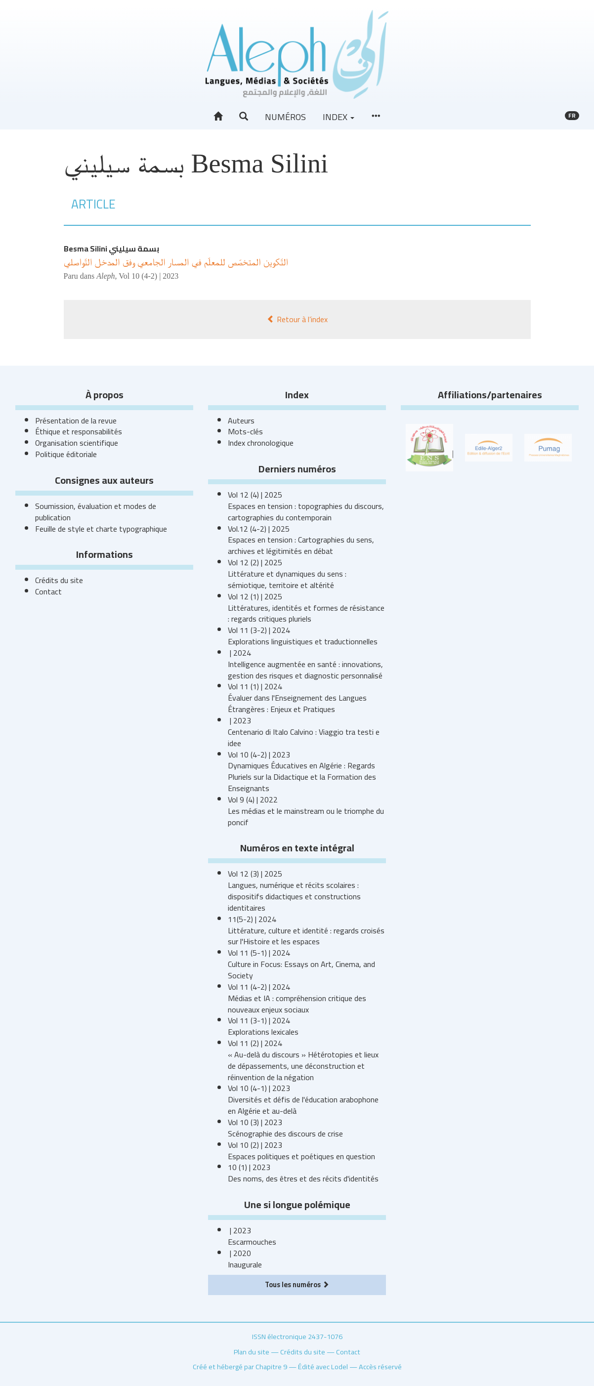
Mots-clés (245, 431)
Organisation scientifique (76, 442)
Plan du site (251, 1351)
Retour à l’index (297, 319)
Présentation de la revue (76, 420)
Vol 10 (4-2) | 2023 (148, 276)
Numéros (285, 117)
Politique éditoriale (66, 454)
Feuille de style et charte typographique (101, 528)
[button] (243, 116)
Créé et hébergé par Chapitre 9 (240, 1366)
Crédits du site (59, 580)
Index (338, 117)
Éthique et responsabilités (78, 431)
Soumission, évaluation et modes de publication (95, 512)
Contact (48, 591)
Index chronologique (261, 442)
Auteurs (241, 420)
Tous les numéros (297, 1284)
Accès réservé (380, 1366)
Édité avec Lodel (323, 1366)
